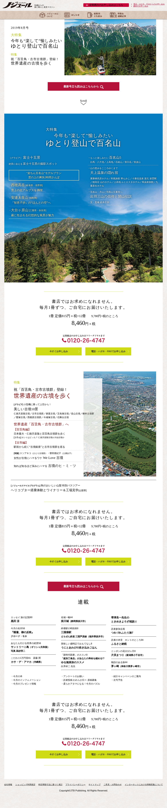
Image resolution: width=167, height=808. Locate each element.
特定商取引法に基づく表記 (50, 798)
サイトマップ (95, 798)
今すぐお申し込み (59, 359)
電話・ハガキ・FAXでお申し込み (108, 359)
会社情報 (8, 798)
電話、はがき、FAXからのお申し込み (149, 4)
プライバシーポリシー (75, 798)
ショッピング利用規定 (25, 798)
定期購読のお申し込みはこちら (106, 5)
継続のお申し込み (140, 6)
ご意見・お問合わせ (113, 798)
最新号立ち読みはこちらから (83, 93)
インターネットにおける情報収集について (144, 798)
